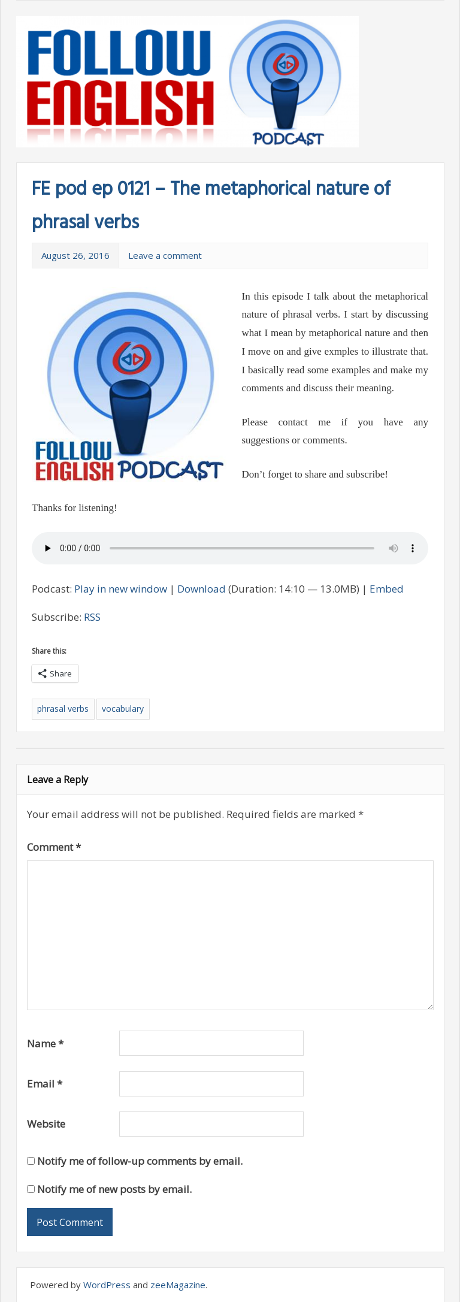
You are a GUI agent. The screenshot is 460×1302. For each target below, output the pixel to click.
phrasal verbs (63, 708)
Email (44, 1083)
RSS (92, 617)
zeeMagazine (177, 1285)
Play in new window (120, 589)
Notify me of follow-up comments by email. (140, 1161)
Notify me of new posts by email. (114, 1189)
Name (45, 1043)
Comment (54, 847)
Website (46, 1124)
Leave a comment (165, 255)
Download (201, 589)
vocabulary (123, 708)
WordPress (107, 1285)
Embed (387, 589)
